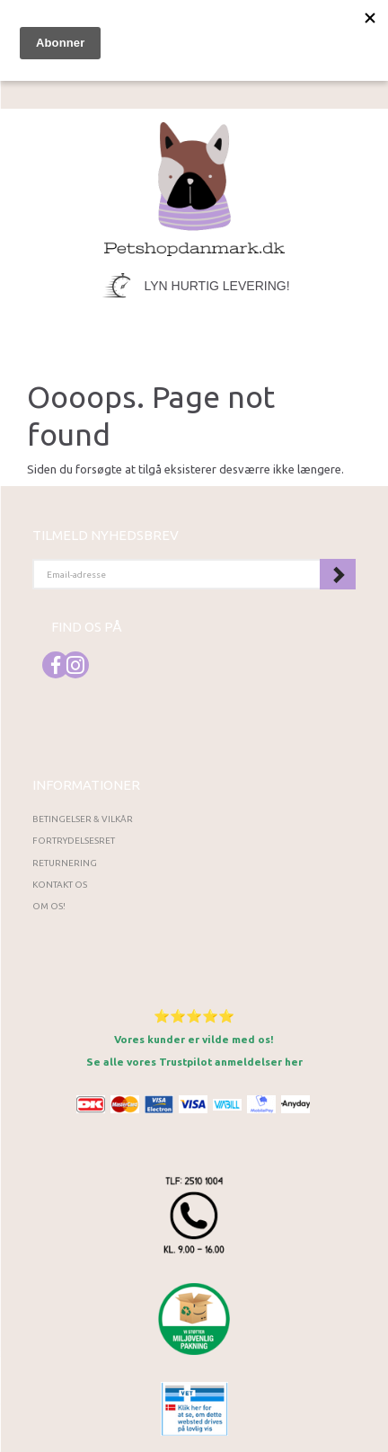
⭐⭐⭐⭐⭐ (194, 1015)
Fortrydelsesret (73, 841)
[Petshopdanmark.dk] (194, 187)
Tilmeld (338, 574)
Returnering (64, 863)
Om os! (49, 906)
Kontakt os (59, 885)
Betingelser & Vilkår (82, 819)
